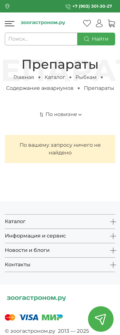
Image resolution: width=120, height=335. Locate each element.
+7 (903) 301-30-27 (92, 6)
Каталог (54, 77)
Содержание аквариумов (40, 88)
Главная (23, 77)
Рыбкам (86, 77)
